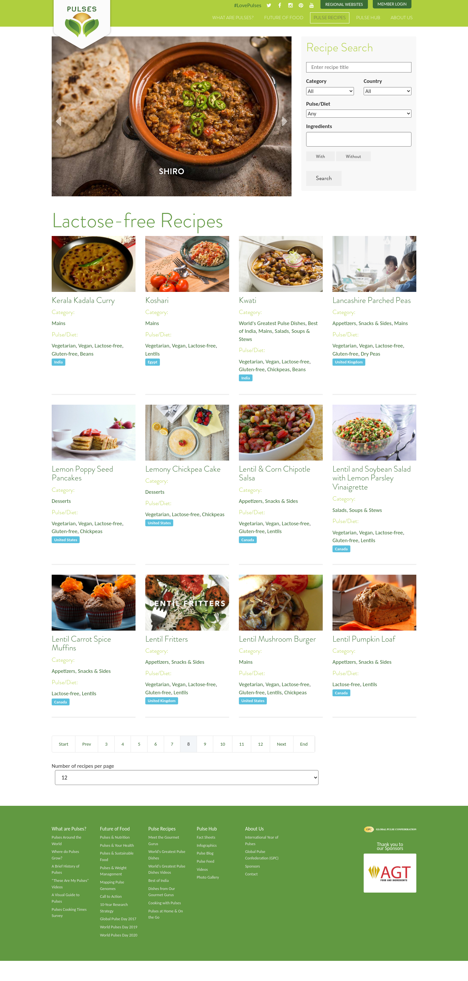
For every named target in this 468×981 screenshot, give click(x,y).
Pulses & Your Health (118, 847)
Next (281, 744)
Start (63, 744)
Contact (251, 877)
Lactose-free (111, 346)
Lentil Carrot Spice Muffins (81, 644)
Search (324, 181)
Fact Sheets (206, 839)
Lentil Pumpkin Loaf (363, 639)
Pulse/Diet (319, 105)
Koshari (157, 300)
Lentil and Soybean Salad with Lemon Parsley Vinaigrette (371, 478)
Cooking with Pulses (166, 908)
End (304, 744)
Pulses (82, 25)
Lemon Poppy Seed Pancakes (82, 474)
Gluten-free (65, 355)
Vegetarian (64, 346)
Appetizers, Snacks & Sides (363, 323)
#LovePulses (242, 5)
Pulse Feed (206, 864)
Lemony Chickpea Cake (183, 469)
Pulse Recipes (330, 18)
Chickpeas (281, 371)
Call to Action (111, 901)
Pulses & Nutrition (116, 839)
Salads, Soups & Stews (358, 510)
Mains (59, 323)
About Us (402, 18)
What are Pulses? (233, 18)
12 (260, 744)
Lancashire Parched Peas (371, 300)
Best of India (159, 884)
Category (317, 82)
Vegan (87, 346)
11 (241, 744)
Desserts (62, 501)
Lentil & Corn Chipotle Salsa (274, 474)
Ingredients (319, 128)
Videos (202, 872)
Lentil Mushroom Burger (277, 639)
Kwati (247, 300)
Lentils (153, 355)
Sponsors (253, 869)
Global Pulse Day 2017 (119, 924)
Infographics (207, 847)
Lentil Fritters (166, 639)
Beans (89, 355)
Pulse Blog (205, 855)
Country (373, 82)
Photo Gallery (208, 880)
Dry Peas (373, 355)
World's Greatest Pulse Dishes (274, 323)
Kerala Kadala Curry (83, 300)
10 (222, 744)
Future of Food (283, 18)
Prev (86, 744)
